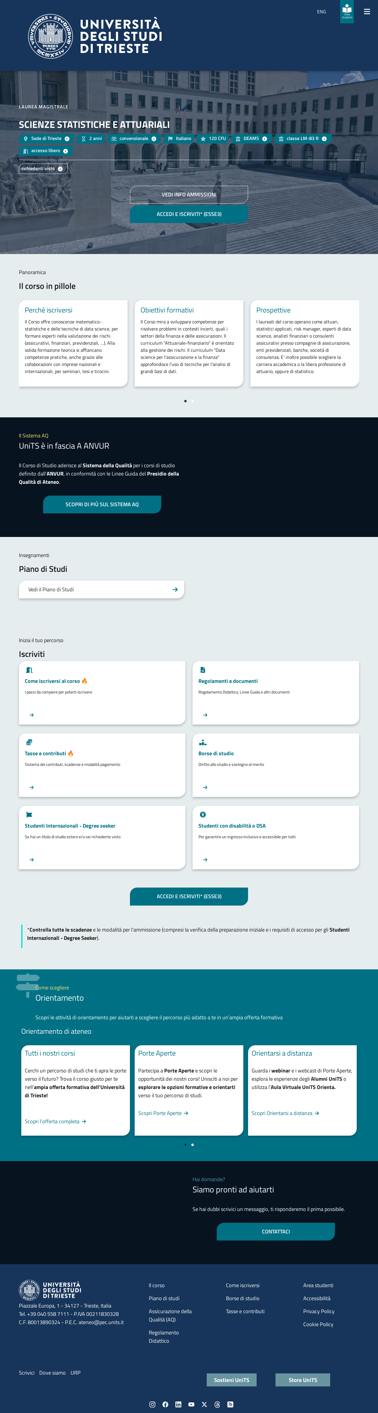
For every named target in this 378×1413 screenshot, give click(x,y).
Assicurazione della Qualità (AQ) (170, 1315)
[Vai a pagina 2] (192, 401)
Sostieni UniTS (231, 1379)
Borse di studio (243, 1298)
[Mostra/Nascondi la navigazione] (367, 11)
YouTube (191, 1404)
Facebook (165, 1404)
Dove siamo (52, 1373)
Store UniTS (303, 1379)
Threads (217, 1404)
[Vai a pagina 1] (185, 401)
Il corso (157, 1285)
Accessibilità (316, 1298)
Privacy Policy (319, 1311)
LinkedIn (178, 1404)
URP (76, 1373)
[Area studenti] (347, 11)
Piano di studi (164, 1298)
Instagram (152, 1404)
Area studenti (318, 1285)
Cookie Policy (318, 1324)
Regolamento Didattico (164, 1337)
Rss (230, 1404)
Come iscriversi (243, 1285)
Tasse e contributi (245, 1311)
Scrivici (27, 1373)
